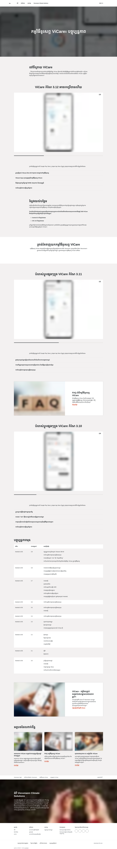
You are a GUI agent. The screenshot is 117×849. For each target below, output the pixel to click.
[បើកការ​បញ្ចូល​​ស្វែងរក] (96, 3)
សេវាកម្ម (29, 3)
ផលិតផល (23, 3)
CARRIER (26, 848)
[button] (100, 777)
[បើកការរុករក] (10, 3)
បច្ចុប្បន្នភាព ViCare (54, 777)
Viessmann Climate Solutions (41, 3)
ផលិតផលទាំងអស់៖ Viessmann (30, 777)
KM (100, 3)
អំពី (17, 3)
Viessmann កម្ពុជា (18, 777)
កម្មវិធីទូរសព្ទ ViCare (43, 777)
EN (102, 3)
